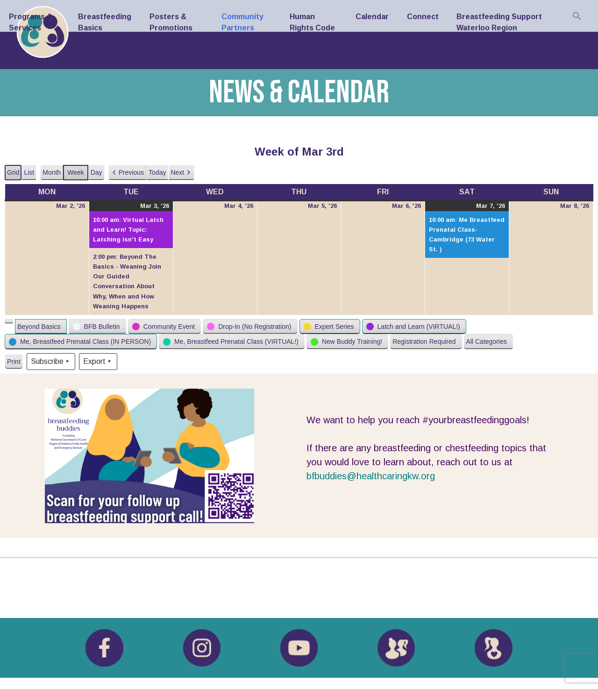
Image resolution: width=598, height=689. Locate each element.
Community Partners (242, 22)
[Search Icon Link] (577, 16)
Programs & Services (30, 22)
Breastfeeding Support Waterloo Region (499, 22)
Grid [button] (14, 174)
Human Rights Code (312, 22)
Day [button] (96, 172)
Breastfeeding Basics (104, 22)
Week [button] (75, 172)
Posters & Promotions (171, 22)
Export (98, 361)
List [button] (29, 174)
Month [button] (52, 172)
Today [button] (157, 172)
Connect (423, 17)
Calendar (372, 17)
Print (14, 363)
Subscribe (51, 361)
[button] (127, 172)
